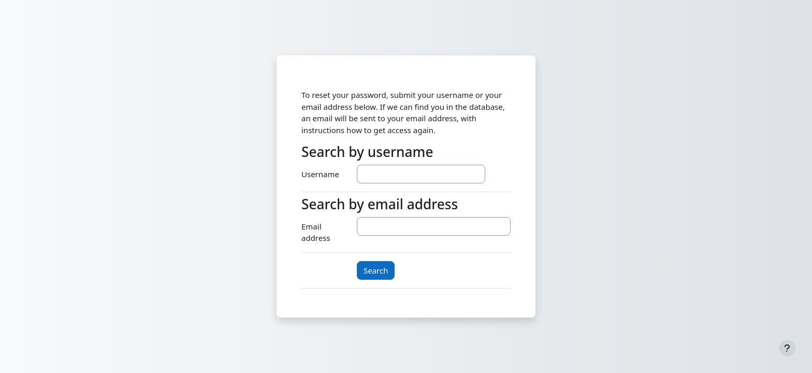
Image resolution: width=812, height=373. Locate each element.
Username (320, 174)
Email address (315, 232)
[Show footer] (787, 348)
